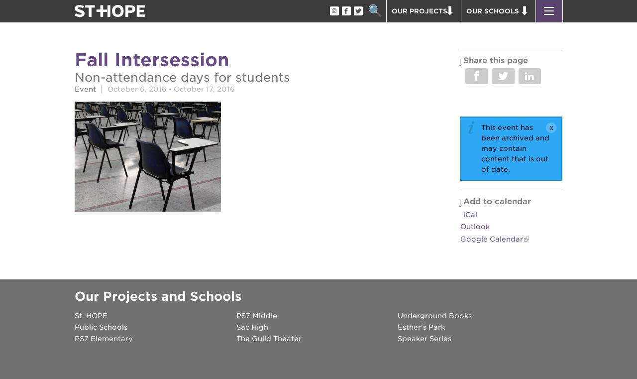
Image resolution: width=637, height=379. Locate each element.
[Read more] (148, 158)
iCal (470, 215)
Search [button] (375, 11)
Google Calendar (491, 239)
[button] (549, 11)
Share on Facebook (476, 76)
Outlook (475, 227)
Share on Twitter (503, 76)
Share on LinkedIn (530, 76)
